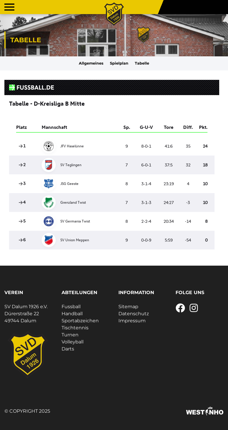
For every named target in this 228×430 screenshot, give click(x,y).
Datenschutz (133, 313)
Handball (72, 313)
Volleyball (73, 342)
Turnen (70, 335)
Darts (68, 349)
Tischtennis (75, 327)
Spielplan (119, 63)
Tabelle (142, 63)
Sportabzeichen (80, 320)
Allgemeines (91, 63)
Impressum (132, 320)
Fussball (71, 306)
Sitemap (128, 306)
